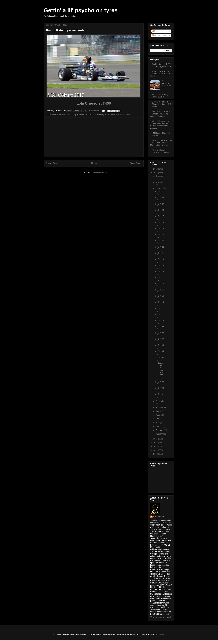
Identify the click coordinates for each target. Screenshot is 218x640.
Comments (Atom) (99, 172)
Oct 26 (161, 222)
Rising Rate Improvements (65, 30)
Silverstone (120, 114)
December (160, 176)
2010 (155, 454)
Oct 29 (161, 204)
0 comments (94, 111)
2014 (155, 439)
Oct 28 (161, 210)
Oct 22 (161, 247)
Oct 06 (161, 345)
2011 (155, 450)
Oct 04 (161, 357)
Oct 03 (161, 382)
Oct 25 (161, 228)
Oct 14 (161, 296)
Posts (155, 31)
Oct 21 (161, 253)
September (160, 401)
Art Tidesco (158, 517)
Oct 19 (161, 265)
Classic (69, 114)
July (158, 411)
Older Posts (135, 163)
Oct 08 (161, 333)
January (159, 434)
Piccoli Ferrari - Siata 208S (166, 83)
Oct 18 (161, 271)
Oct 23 (161, 241)
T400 (128, 114)
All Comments (159, 35)
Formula (80, 114)
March (159, 426)
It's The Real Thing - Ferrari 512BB (160, 95)
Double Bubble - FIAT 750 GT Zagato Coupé (161, 65)
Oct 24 (161, 234)
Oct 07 (161, 339)
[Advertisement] (94, 137)
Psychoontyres (100, 114)
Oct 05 (161, 351)
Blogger (161, 634)
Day (74, 114)
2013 (155, 442)
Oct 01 (161, 394)
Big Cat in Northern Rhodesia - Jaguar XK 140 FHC (160, 104)
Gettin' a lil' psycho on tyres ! (82, 10)
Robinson (111, 114)
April (158, 423)
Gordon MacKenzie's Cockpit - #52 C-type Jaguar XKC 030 (160, 113)
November (160, 182)
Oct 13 (161, 302)
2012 (155, 446)
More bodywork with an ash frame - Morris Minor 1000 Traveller (161, 142)
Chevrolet (61, 114)
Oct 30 (161, 198)
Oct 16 (161, 284)
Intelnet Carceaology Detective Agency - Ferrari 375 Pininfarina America (160, 124)
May (158, 419)
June (158, 415)
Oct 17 (161, 277)
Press (91, 114)
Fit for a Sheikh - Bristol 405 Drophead (161, 151)
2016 (155, 169)
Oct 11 (161, 314)
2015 (155, 173)
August (159, 407)
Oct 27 (161, 216)
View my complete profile (161, 617)
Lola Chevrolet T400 (93, 103)
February (160, 430)
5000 (54, 114)
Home (94, 163)
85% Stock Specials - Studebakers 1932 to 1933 (160, 73)
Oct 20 (161, 259)
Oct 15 (161, 290)
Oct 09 (161, 327)
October (159, 188)
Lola (86, 114)
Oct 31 (161, 191)
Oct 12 (161, 308)
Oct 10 (161, 320)
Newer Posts (52, 163)
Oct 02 (161, 388)
